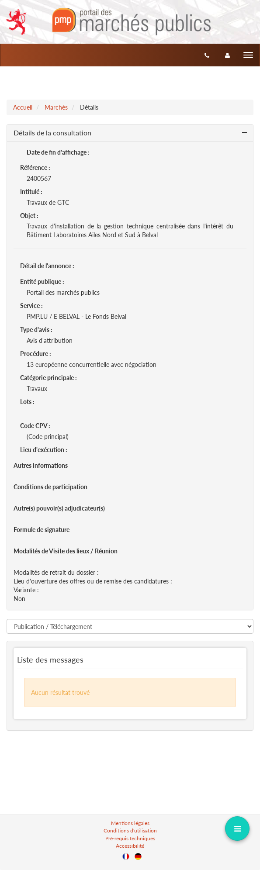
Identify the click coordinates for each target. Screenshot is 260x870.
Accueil (22, 107)
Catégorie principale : (48, 377)
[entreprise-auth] (227, 55)
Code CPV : (35, 425)
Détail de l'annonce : (47, 265)
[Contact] (207, 55)
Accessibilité (130, 845)
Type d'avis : (36, 329)
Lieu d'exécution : (43, 449)
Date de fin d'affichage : (58, 152)
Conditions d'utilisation (130, 830)
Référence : (35, 167)
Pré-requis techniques (130, 838)
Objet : (29, 215)
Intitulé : (31, 191)
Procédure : (35, 353)
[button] (130, 133)
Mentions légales (130, 823)
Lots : (27, 401)
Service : (31, 305)
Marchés (56, 107)
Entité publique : (42, 281)
